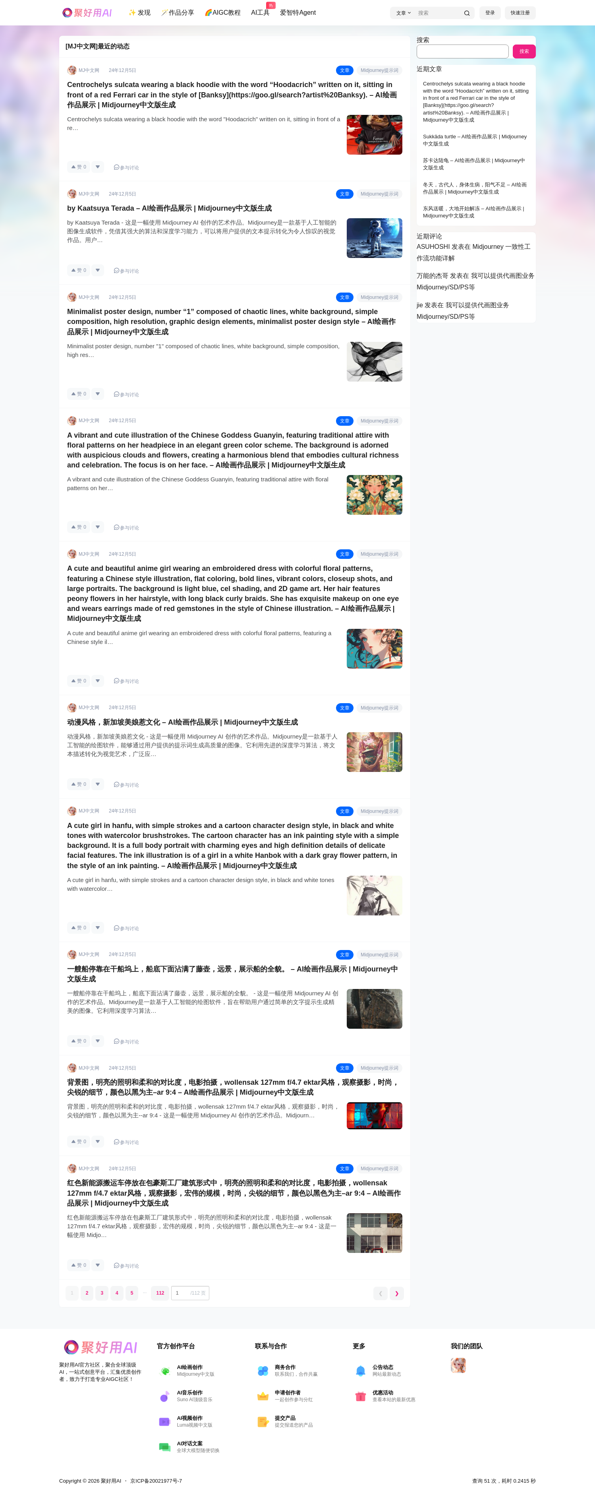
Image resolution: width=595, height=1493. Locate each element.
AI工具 (260, 9)
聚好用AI (110, 1481)
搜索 (423, 40)
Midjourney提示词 (379, 70)
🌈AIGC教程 (223, 12)
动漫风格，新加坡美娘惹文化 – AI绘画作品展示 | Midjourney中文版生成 (182, 722)
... (145, 1291)
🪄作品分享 (177, 12)
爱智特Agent (298, 12)
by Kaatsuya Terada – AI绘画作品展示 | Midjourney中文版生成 (169, 208)
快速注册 (520, 13)
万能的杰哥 (432, 275)
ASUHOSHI (433, 246)
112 (160, 1293)
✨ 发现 (139, 12)
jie (420, 305)
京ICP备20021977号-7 (156, 1481)
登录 (490, 13)
